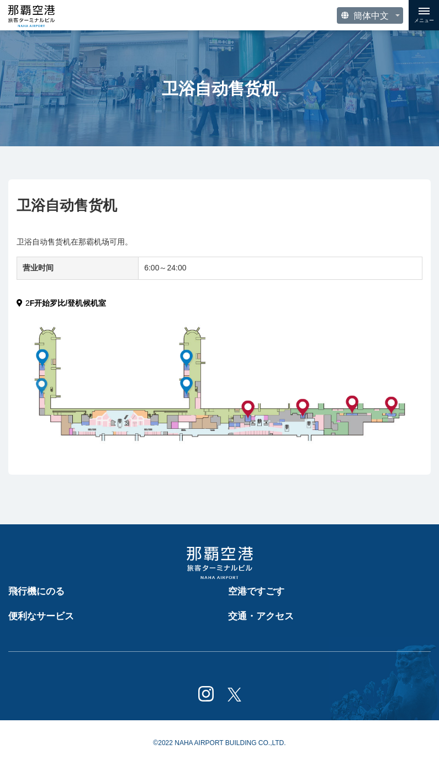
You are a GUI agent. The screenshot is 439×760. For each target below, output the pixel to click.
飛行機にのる (36, 591)
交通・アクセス (261, 616)
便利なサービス (41, 616)
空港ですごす (256, 591)
